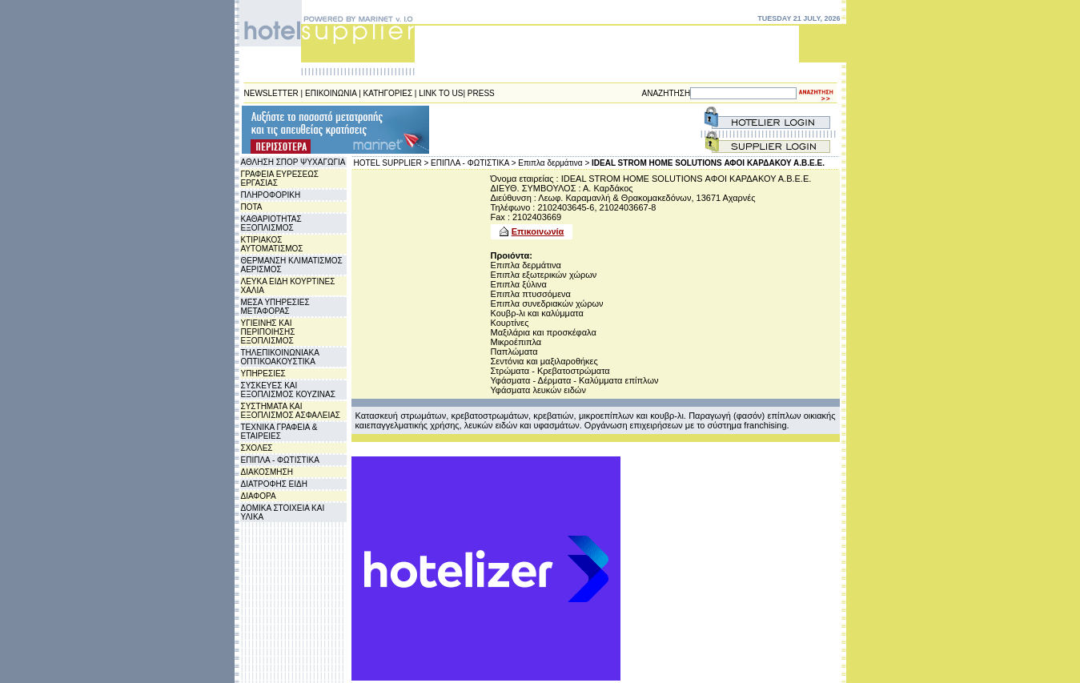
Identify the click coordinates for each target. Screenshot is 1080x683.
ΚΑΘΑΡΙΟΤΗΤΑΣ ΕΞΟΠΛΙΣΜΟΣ (271, 223)
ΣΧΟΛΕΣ (257, 448)
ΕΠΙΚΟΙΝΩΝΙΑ (330, 93)
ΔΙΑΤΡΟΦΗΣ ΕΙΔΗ (274, 484)
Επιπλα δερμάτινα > (553, 163)
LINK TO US (441, 93)
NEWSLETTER (271, 93)
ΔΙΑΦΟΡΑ (258, 496)
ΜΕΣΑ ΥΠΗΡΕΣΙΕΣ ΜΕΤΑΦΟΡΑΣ (275, 306)
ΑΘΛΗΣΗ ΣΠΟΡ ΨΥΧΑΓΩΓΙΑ (293, 162)
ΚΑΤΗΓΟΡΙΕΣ (388, 93)
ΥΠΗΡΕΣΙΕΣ (263, 373)
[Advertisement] (527, 130)
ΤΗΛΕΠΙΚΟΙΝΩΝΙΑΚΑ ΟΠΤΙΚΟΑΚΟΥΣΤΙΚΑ (280, 357)
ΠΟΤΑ (252, 207)
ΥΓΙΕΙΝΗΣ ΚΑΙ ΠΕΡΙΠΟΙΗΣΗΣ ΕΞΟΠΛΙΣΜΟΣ (268, 332)
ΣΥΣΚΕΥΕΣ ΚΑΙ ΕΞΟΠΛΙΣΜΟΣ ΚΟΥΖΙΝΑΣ (288, 390)
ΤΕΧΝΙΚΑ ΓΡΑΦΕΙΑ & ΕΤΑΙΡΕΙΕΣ (279, 431)
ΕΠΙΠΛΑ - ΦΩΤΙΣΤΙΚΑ (280, 460)
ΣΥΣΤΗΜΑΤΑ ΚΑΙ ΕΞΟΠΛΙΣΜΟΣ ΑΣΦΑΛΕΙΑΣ (291, 411)
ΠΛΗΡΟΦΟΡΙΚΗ (271, 195)
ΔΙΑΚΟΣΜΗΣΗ (267, 472)
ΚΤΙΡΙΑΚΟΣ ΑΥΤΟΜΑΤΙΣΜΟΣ (272, 244)
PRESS (481, 93)
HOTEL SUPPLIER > (391, 163)
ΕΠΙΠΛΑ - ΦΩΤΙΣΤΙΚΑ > (473, 163)
